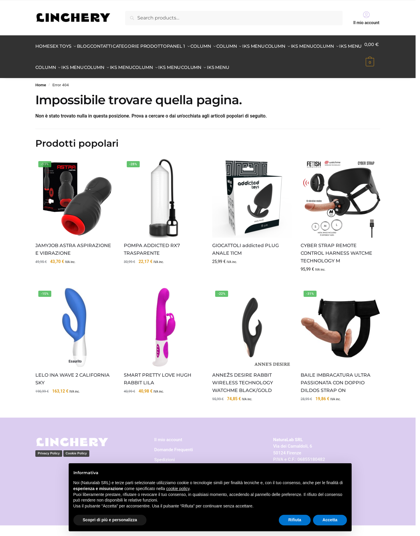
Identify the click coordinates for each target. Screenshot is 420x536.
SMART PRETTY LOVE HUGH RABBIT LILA (157, 389)
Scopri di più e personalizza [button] (110, 519)
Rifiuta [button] (294, 519)
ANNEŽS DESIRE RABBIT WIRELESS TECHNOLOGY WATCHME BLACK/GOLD (242, 393)
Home (40, 95)
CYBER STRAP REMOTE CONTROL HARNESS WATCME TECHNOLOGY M (336, 263)
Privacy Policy (49, 464)
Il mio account (366, 18)
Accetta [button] (329, 519)
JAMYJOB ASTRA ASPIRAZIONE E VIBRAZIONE (73, 260)
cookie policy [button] (178, 488)
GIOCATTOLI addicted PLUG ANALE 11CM (245, 260)
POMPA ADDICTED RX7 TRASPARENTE (152, 260)
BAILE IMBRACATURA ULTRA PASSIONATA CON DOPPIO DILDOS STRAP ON (335, 393)
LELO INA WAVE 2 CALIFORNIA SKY (72, 389)
